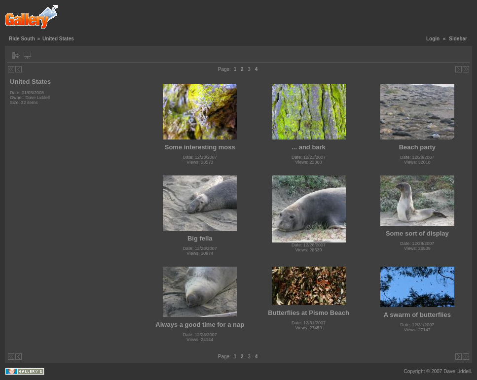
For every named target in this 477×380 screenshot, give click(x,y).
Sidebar (458, 38)
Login (433, 38)
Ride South (22, 38)
